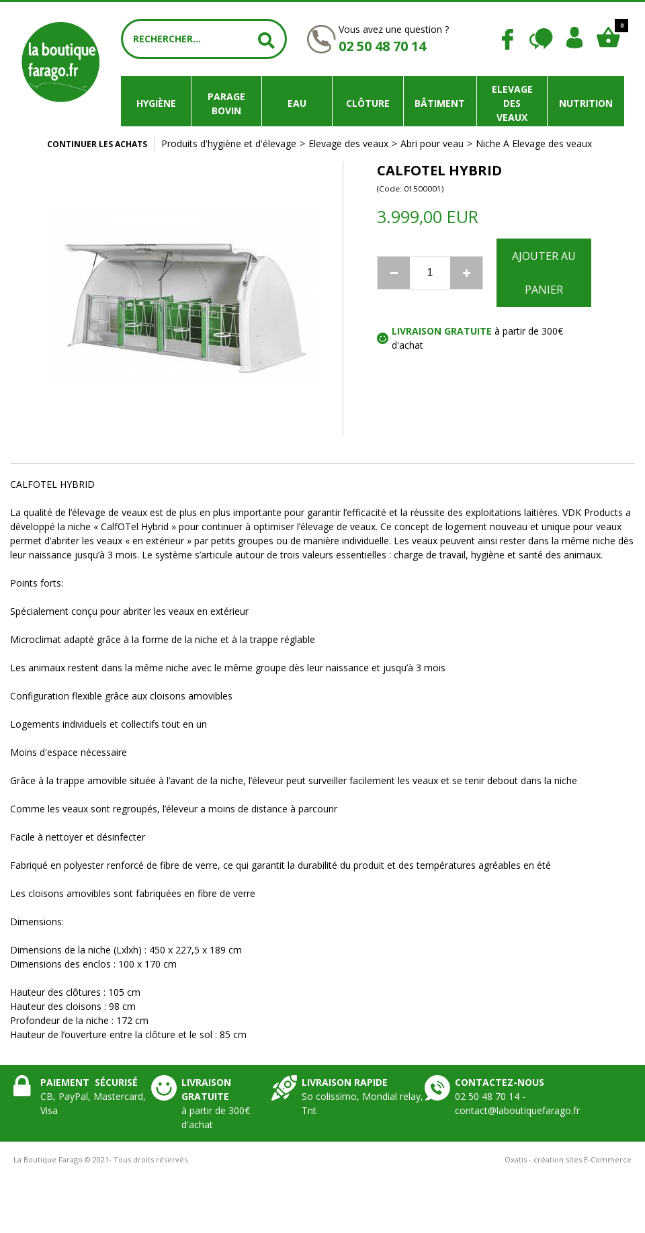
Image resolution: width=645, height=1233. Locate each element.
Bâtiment (440, 103)
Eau (297, 103)
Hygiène (156, 103)
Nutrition (586, 103)
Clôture (368, 103)
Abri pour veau (432, 143)
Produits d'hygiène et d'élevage (228, 143)
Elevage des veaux (512, 103)
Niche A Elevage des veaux (534, 143)
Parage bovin (226, 103)
